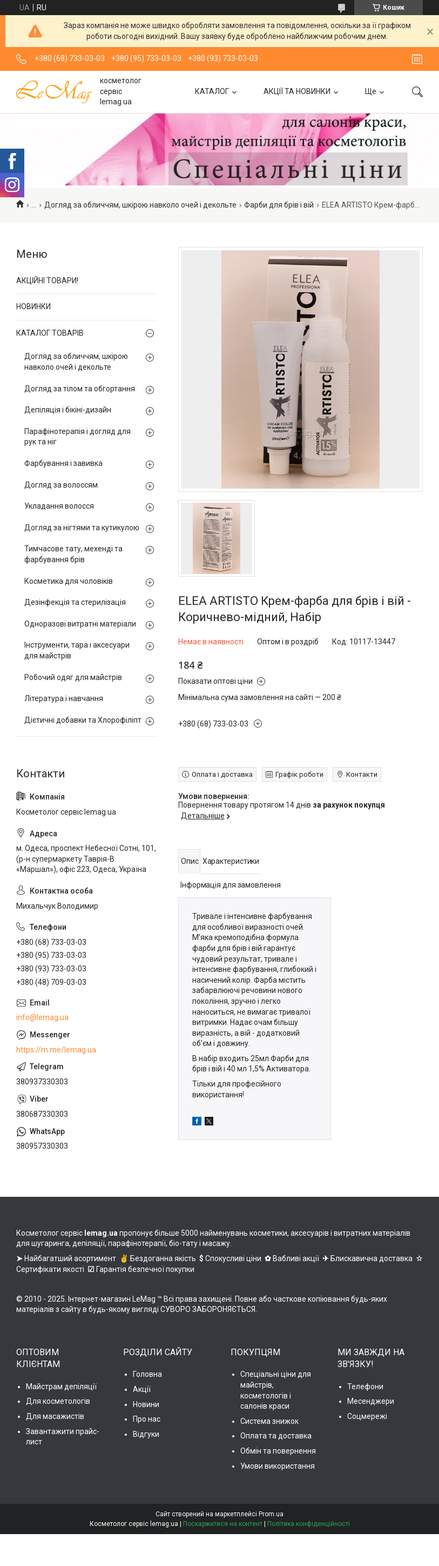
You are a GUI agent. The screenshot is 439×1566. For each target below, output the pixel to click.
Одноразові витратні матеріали (80, 623)
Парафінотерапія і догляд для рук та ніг (77, 437)
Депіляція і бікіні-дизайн (67, 409)
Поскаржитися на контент (222, 1524)
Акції (142, 1389)
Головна (147, 1374)
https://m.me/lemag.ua (56, 1049)
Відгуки (146, 1434)
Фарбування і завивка (63, 463)
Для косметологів (58, 1401)
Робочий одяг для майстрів (73, 677)
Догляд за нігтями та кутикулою (81, 527)
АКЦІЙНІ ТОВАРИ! (47, 280)
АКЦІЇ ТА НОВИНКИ (297, 91)
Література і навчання (63, 698)
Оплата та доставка (276, 1435)
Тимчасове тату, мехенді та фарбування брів (73, 554)
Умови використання (277, 1466)
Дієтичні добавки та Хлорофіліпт (82, 720)
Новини (146, 1404)
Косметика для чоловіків (68, 581)
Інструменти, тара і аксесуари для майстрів (77, 650)
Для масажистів (55, 1416)
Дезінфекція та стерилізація (75, 602)
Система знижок (269, 1421)
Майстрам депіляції (61, 1386)
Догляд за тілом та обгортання (79, 388)
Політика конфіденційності (308, 1524)
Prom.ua (271, 1514)
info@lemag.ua (42, 1017)
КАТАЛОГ (212, 91)
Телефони (365, 1386)
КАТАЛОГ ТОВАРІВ (50, 333)
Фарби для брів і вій (279, 205)
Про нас (146, 1419)
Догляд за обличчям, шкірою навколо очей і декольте (140, 205)
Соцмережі (367, 1416)
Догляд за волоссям (61, 485)
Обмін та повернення (278, 1451)
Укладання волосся (59, 506)
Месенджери (370, 1401)
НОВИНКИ (33, 306)
